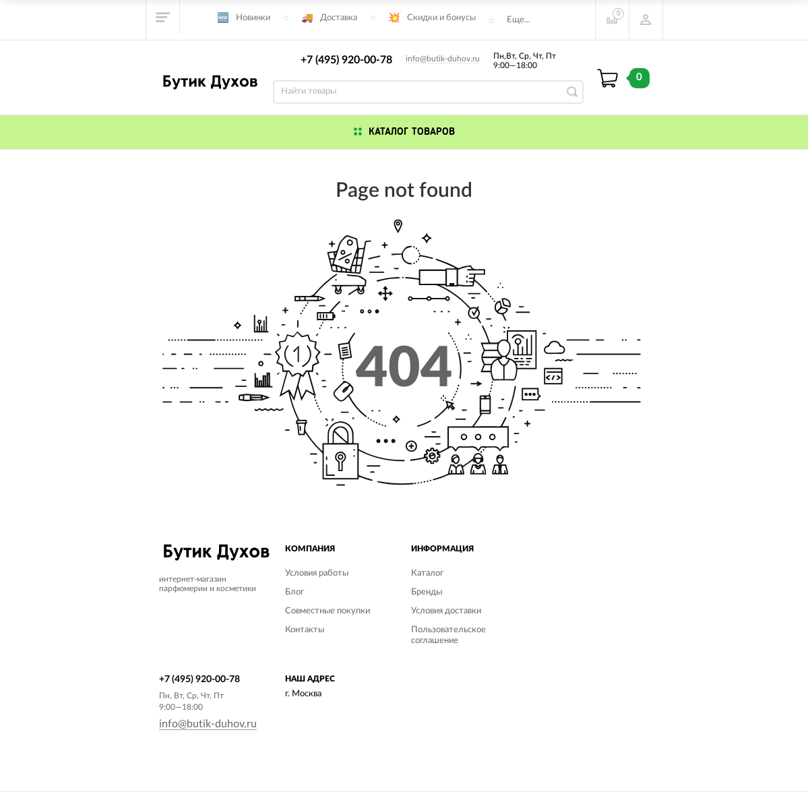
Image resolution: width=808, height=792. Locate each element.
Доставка (338, 17)
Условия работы (316, 573)
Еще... (518, 20)
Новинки (253, 17)
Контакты (304, 630)
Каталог (427, 573)
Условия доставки (446, 611)
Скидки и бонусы (441, 17)
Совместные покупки (327, 611)
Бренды (426, 592)
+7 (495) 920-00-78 (346, 60)
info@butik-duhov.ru (443, 59)
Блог (294, 592)
